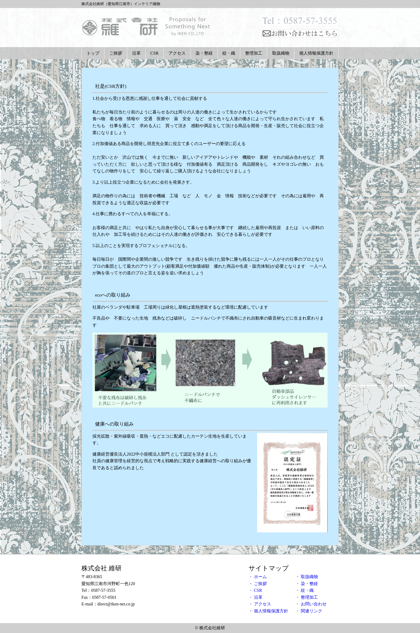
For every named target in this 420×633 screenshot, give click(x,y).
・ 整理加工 (306, 597)
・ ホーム (258, 576)
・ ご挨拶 (258, 583)
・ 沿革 (255, 597)
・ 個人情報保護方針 (268, 611)
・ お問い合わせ (311, 604)
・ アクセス (260, 604)
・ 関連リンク (308, 611)
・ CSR (255, 590)
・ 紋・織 (304, 590)
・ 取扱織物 (306, 576)
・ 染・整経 (306, 583)
